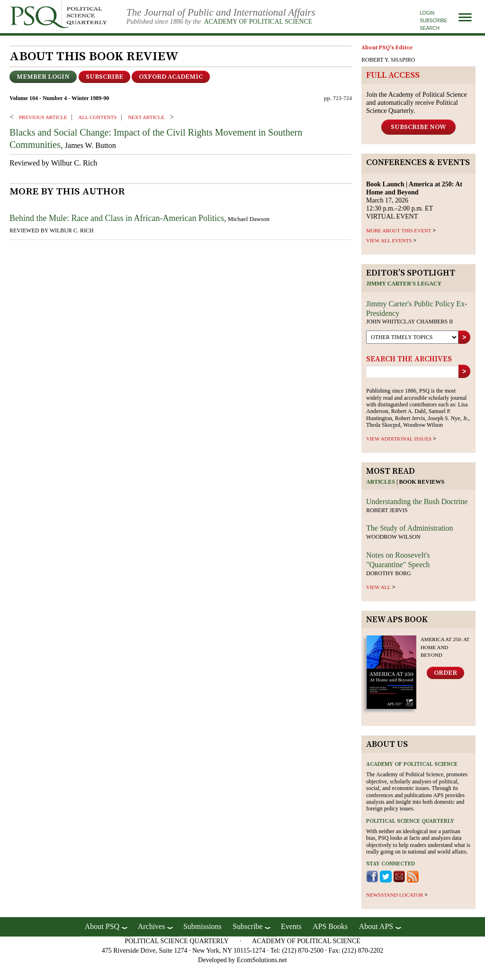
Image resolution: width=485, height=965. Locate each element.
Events (291, 926)
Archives (151, 926)
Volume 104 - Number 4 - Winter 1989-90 (59, 98)
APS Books (330, 926)
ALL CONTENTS (97, 117)
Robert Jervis (387, 510)
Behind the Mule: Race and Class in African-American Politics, (117, 218)
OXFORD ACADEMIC (171, 77)
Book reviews (422, 481)
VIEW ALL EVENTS (389, 240)
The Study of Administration (409, 528)
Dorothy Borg (388, 573)
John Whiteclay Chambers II (409, 321)
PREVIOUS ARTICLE (43, 117)
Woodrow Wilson (393, 536)
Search (430, 28)
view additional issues (398, 438)
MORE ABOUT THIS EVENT (398, 230)
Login (427, 13)
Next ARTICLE (146, 117)
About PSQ (102, 926)
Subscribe (433, 20)
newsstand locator (394, 895)
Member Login (43, 77)
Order (445, 673)
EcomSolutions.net (262, 960)
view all (378, 587)
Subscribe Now (418, 127)
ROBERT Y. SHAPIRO (388, 59)
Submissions (202, 926)
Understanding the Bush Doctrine (417, 501)
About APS (376, 926)
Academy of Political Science (258, 21)
